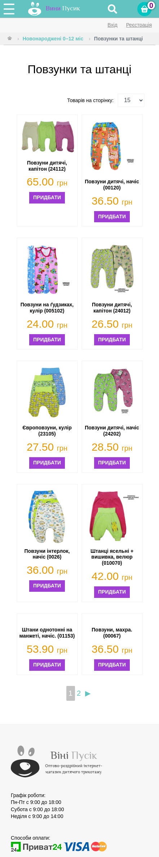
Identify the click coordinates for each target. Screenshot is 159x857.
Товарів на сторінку (89, 100)
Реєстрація (139, 25)
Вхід (112, 25)
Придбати (47, 197)
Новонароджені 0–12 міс (53, 38)
